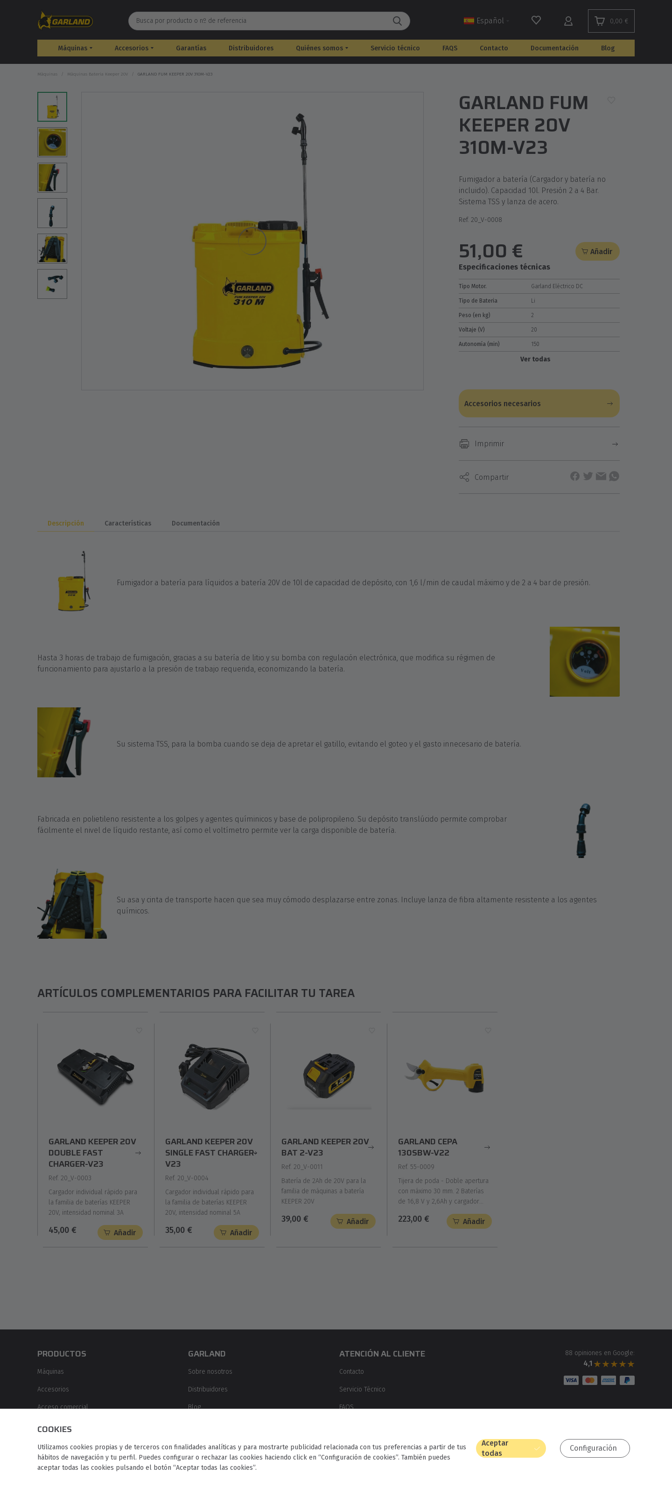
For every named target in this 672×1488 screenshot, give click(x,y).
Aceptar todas (495, 1448)
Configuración (593, 1448)
